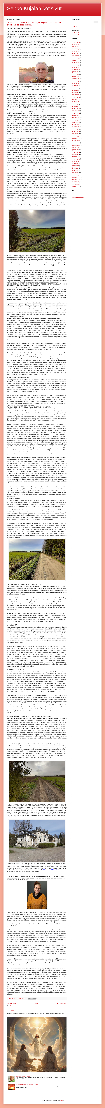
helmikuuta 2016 (76, 124)
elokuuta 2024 (75, 48)
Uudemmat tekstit (11, 1003)
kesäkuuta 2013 (75, 172)
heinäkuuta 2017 (76, 113)
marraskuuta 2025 (76, 41)
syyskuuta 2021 (75, 60)
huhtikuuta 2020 (75, 76)
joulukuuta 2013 (75, 161)
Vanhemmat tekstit (61, 1003)
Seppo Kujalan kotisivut (34, 8)
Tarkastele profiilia (76, 34)
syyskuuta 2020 (75, 71)
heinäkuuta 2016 (76, 122)
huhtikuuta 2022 (75, 55)
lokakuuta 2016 (75, 120)
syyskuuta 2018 (75, 104)
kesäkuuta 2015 (75, 133)
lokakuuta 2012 (75, 184)
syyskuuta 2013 (75, 167)
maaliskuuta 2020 (76, 78)
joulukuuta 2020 (75, 67)
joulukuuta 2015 (75, 126)
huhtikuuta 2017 (75, 115)
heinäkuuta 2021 (76, 62)
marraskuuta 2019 (76, 85)
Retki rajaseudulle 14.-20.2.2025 (23, 1076)
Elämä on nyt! (10, 1010)
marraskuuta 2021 (76, 58)
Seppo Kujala (76, 32)
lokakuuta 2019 (75, 87)
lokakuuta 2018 (75, 103)
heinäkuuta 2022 (76, 53)
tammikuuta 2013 (76, 179)
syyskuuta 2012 (75, 186)
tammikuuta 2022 (76, 57)
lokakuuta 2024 (75, 46)
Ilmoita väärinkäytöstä (78, 197)
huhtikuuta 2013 (75, 175)
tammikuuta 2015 (76, 142)
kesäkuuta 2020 (75, 74)
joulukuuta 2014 (75, 144)
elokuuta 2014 (75, 151)
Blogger (61, 1100)
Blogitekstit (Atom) (14, 1005)
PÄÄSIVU (75, 192)
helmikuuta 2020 (76, 80)
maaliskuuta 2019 (76, 96)
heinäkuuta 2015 (76, 131)
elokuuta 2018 (75, 106)
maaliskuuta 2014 (76, 158)
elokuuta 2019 (75, 90)
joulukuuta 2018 (75, 101)
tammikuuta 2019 (76, 99)
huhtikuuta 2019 (75, 94)
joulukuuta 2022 (75, 51)
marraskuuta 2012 (76, 182)
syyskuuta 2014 (75, 149)
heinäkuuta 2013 (76, 170)
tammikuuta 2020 (76, 81)
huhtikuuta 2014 (75, 156)
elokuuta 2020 (75, 73)
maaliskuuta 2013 (76, 177)
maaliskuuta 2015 (76, 138)
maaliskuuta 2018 (76, 112)
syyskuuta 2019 (75, 89)
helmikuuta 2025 (76, 42)
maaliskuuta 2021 (76, 64)
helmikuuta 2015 (76, 140)
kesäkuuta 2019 (75, 92)
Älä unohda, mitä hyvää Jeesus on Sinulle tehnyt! (26, 1084)
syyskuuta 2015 (75, 129)
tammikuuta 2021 (76, 65)
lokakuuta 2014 (75, 147)
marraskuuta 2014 (76, 145)
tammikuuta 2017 (76, 117)
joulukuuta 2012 (75, 181)
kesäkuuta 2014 (75, 154)
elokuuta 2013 (75, 168)
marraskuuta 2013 (76, 163)
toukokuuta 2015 (76, 135)
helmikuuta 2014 (76, 159)
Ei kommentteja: (22, 998)
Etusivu (36, 1003)
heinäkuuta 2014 (76, 152)
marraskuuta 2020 (76, 69)
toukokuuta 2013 (76, 174)
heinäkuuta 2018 (76, 108)
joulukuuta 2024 (75, 44)
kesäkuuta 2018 (75, 110)
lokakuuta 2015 (75, 128)
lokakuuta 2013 (75, 165)
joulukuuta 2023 (75, 49)
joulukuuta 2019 (75, 83)
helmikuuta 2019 (76, 97)
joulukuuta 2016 (75, 119)
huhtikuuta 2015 (75, 136)
